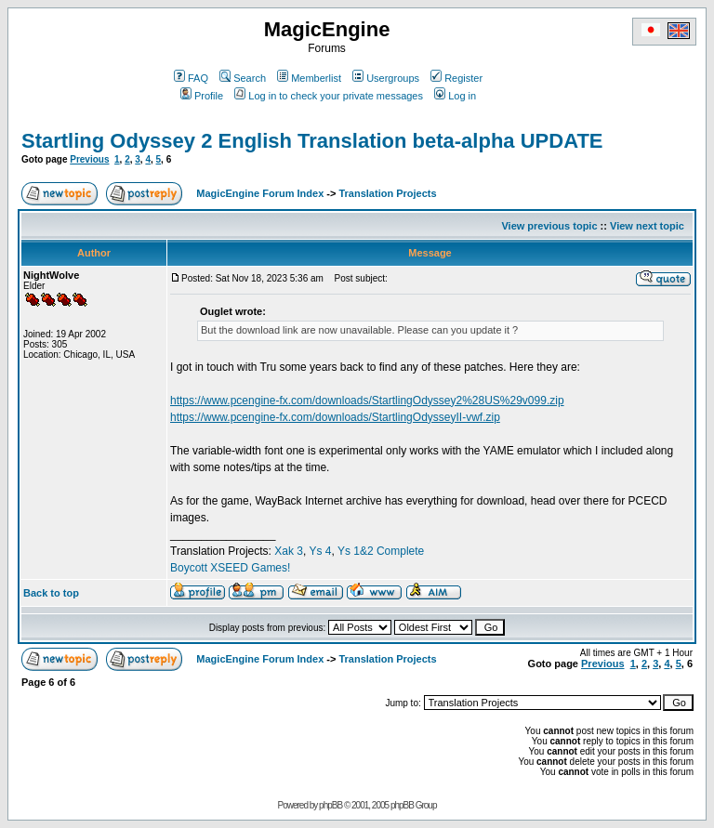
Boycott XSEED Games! (230, 567)
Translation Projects (387, 193)
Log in (455, 95)
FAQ (191, 78)
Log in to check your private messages (328, 95)
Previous (89, 159)
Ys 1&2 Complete (380, 551)
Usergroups (385, 78)
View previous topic (549, 225)
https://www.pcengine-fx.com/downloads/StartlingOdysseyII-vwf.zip (335, 417)
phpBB (330, 805)
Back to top (51, 592)
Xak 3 (288, 551)
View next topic (647, 225)
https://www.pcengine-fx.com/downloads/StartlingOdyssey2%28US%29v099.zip (367, 400)
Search (242, 78)
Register (456, 78)
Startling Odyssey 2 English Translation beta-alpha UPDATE (312, 140)
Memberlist (309, 78)
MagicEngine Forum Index (260, 193)
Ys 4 (320, 551)
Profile (201, 95)
